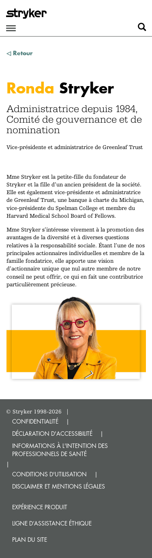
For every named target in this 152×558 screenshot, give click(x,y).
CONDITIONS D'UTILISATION (49, 474)
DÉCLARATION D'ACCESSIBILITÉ (52, 433)
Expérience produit (39, 507)
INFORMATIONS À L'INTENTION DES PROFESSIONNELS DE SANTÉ (60, 450)
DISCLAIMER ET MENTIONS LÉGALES (58, 486)
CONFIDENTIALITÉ (35, 421)
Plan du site (29, 539)
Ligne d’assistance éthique (52, 523)
